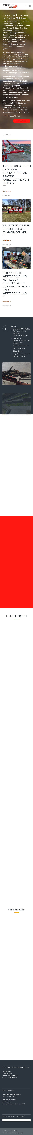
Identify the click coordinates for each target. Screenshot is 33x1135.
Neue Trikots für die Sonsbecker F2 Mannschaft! (16, 229)
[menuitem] (25, 6)
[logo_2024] (13, 6)
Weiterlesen (6, 191)
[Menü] (30, 6)
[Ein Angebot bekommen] (22, 121)
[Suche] (25, 6)
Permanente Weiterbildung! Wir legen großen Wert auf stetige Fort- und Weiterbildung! (16, 283)
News (4, 185)
